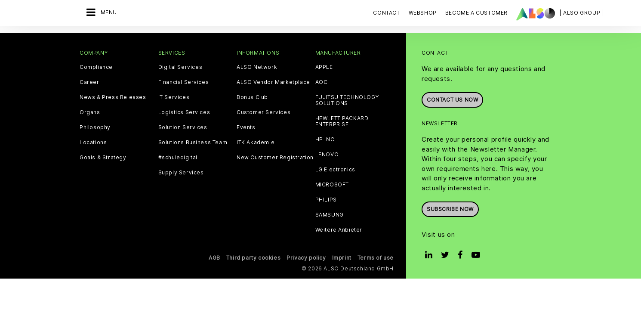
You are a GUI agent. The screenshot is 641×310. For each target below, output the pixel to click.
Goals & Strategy (103, 158)
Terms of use (375, 257)
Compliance (96, 67)
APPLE (324, 67)
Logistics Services (184, 112)
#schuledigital (177, 158)
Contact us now (452, 99)
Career (89, 82)
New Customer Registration (275, 158)
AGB (214, 257)
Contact (386, 12)
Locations (93, 143)
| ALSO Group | (581, 12)
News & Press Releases (113, 97)
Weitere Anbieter (339, 230)
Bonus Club (252, 97)
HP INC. (325, 139)
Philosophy (95, 127)
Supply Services (181, 173)
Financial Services (183, 82)
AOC (321, 82)
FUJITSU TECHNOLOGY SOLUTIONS (347, 100)
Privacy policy (306, 257)
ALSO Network (257, 67)
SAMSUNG (329, 215)
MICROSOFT (332, 185)
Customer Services (263, 112)
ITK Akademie (255, 143)
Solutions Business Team (193, 143)
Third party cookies (253, 257)
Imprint (341, 257)
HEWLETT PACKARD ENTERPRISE (342, 121)
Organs (90, 112)
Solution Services (182, 127)
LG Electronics (335, 170)
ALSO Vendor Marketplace (273, 82)
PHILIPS (326, 200)
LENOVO (327, 155)
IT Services (174, 97)
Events (246, 127)
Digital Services (180, 67)
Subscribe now (450, 209)
